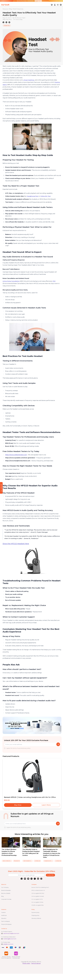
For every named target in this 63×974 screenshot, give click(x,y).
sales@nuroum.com (8, 944)
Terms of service (36, 963)
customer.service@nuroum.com (11, 933)
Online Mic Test (45, 196)
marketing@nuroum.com (9, 938)
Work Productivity (18, 9)
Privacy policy (26, 963)
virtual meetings (28, 80)
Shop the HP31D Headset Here (16, 544)
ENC (54, 281)
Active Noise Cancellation (11, 281)
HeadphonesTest (32, 196)
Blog (10, 9)
